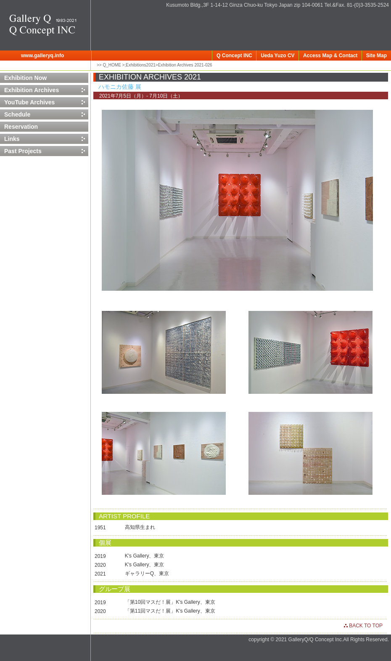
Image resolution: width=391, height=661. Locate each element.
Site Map (376, 55)
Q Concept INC (234, 55)
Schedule (17, 114)
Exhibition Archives (31, 90)
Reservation (21, 126)
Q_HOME (111, 65)
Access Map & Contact (330, 55)
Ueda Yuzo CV (277, 55)
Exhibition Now (25, 77)
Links (12, 138)
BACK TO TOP (365, 626)
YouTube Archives (29, 102)
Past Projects (23, 151)
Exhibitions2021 (141, 65)
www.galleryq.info (42, 55)
